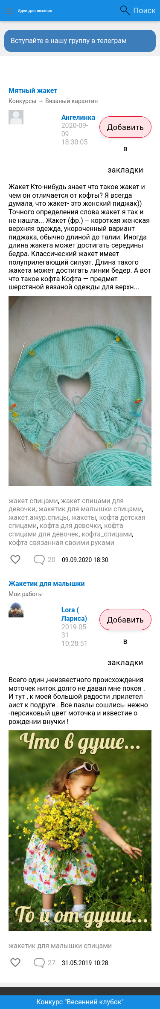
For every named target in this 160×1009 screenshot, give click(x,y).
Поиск (144, 10)
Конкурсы (22, 101)
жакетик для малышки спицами (90, 509)
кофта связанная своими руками (61, 543)
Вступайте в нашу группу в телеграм (69, 41)
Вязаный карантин (71, 101)
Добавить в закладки (125, 130)
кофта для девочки (70, 526)
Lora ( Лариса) (74, 614)
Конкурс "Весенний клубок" (80, 1002)
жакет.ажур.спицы (38, 517)
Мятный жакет (33, 90)
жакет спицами (33, 501)
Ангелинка (78, 117)
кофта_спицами (106, 534)
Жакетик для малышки (47, 583)
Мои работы (26, 594)
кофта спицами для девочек (66, 530)
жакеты (83, 517)
